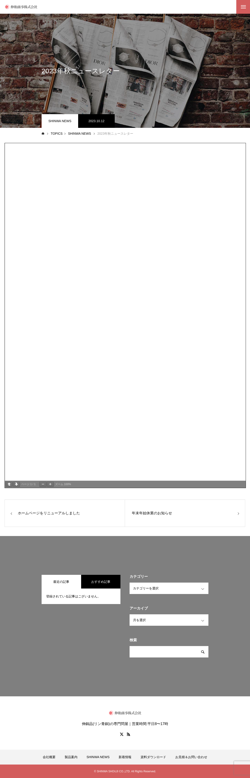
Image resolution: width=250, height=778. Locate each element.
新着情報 (125, 757)
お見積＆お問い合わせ (191, 757)
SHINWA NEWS (60, 121)
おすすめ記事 (100, 582)
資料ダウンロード (153, 757)
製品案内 (71, 757)
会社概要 (49, 757)
